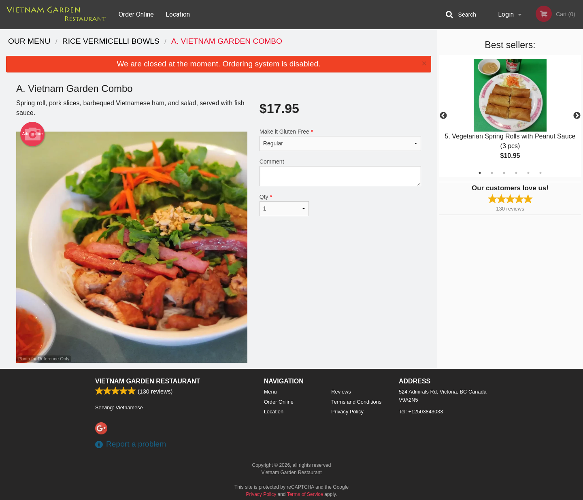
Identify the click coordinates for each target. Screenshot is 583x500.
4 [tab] (516, 173)
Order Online (136, 14)
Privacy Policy (347, 412)
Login (506, 14)
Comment (340, 172)
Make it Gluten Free (340, 139)
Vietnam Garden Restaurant (147, 381)
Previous (443, 116)
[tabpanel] (510, 116)
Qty (284, 205)
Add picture (32, 134)
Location (178, 14)
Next (577, 116)
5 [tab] (528, 173)
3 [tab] (504, 173)
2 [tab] (492, 173)
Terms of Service (305, 494)
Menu (270, 392)
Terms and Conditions (356, 402)
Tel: (421, 412)
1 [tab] (480, 173)
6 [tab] (540, 173)
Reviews (341, 392)
